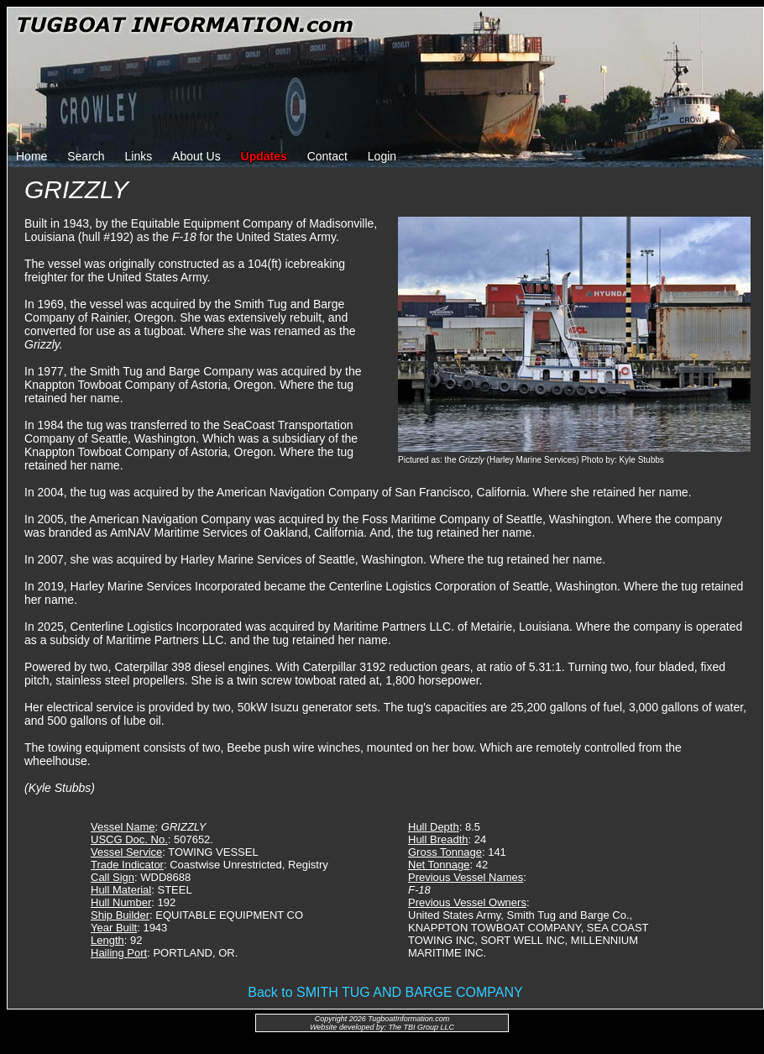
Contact (327, 156)
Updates (264, 156)
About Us (196, 156)
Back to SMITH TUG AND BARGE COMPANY (385, 992)
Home (31, 156)
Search (85, 156)
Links (139, 156)
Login (382, 156)
